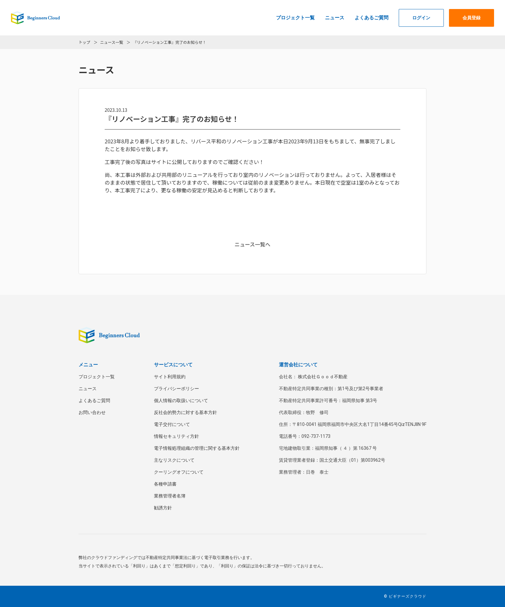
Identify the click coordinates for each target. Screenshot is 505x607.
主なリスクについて (174, 460)
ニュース (334, 18)
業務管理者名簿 (170, 495)
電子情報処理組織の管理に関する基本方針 (197, 448)
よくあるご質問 (371, 18)
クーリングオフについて (179, 472)
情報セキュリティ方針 (176, 436)
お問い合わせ (92, 412)
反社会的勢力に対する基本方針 (185, 412)
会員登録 (471, 17)
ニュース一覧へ (252, 244)
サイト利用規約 (170, 376)
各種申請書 (165, 484)
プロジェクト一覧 (295, 18)
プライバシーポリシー (176, 388)
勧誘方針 (163, 507)
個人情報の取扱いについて (181, 400)
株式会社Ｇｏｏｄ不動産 (323, 376)
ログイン (421, 17)
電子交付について (172, 424)
